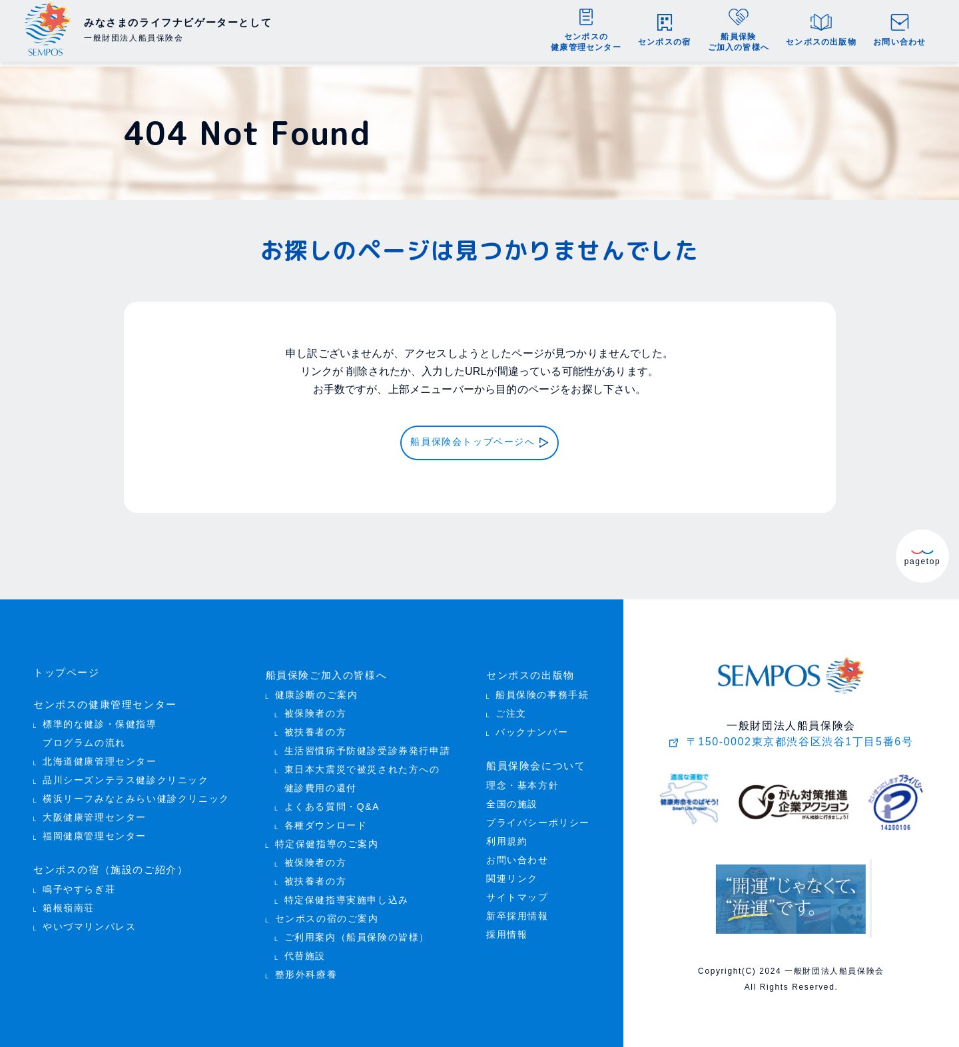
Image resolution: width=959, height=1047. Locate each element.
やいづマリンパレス (89, 919)
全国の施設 (512, 798)
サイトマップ (517, 891)
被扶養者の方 (315, 728)
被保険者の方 (315, 710)
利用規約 (506, 836)
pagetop (922, 555)
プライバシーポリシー (538, 817)
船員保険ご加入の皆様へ (323, 672)
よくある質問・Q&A (332, 803)
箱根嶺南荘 (69, 901)
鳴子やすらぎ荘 (79, 882)
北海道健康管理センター (100, 756)
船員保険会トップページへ (472, 443)
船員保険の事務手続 (542, 691)
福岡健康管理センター (95, 831)
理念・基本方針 (522, 780)
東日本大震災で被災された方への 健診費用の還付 (362, 775)
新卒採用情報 (517, 910)
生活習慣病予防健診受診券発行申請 (367, 747)
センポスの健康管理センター (100, 700)
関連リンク (512, 873)
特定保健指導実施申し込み (346, 896)
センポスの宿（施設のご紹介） (105, 864)
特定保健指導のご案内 (327, 840)
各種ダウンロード (326, 822)
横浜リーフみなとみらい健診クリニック (136, 794)
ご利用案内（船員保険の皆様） (357, 933)
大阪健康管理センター (95, 812)
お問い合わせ (517, 854)
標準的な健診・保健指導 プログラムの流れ (100, 728)
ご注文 (511, 710)
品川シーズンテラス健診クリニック (126, 775)
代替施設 (305, 952)
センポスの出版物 (527, 672)
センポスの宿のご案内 (327, 915)
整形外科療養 (306, 971)
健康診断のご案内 (316, 691)
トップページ (64, 670)
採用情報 (506, 929)
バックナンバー (531, 728)
